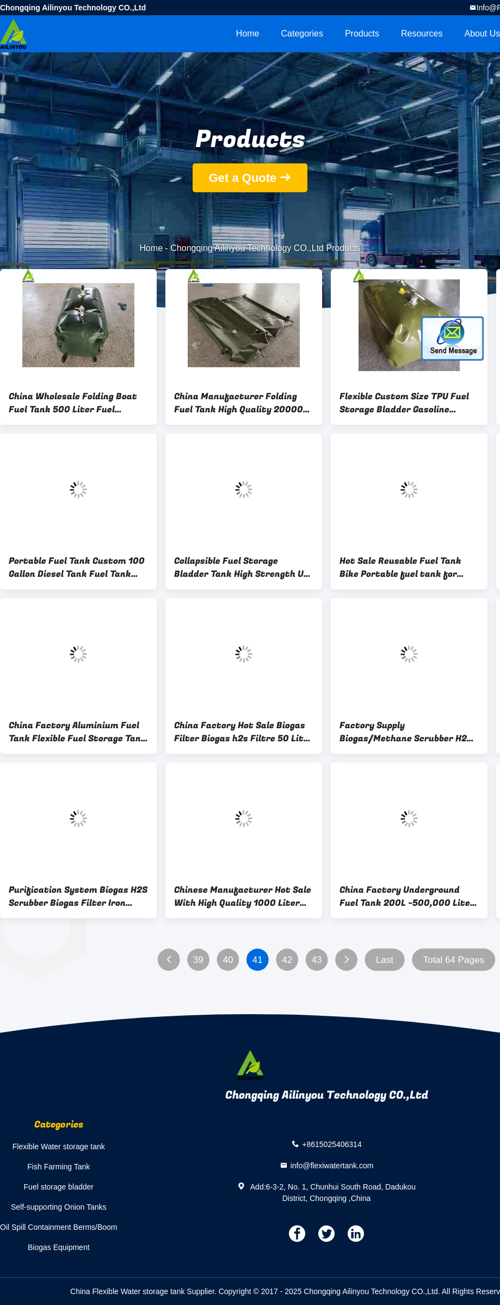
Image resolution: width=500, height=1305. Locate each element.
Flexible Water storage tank (59, 1146)
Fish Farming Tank (58, 1166)
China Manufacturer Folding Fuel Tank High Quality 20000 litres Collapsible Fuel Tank (238, 403)
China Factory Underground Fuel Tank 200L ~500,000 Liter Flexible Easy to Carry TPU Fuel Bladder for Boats (406, 896)
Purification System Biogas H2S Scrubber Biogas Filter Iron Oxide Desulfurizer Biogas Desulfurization (78, 896)
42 (287, 960)
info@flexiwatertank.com (332, 1165)
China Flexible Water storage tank (127, 1291)
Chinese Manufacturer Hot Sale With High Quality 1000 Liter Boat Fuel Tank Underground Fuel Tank (242, 896)
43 (317, 960)
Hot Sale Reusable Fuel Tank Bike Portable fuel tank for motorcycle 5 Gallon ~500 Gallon (408, 567)
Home (248, 33)
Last (384, 960)
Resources (421, 33)
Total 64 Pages (453, 960)
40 (228, 960)
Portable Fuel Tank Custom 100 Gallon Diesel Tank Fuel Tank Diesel (77, 567)
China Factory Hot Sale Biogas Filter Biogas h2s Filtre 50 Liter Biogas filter (243, 732)
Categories (302, 33)
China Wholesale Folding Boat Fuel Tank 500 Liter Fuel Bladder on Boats (73, 403)
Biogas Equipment (59, 1247)
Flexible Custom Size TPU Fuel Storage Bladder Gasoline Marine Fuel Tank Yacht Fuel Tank (404, 403)
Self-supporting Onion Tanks (59, 1207)
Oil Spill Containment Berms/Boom (59, 1227)
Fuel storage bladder (59, 1186)
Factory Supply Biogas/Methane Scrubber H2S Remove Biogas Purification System (405, 732)
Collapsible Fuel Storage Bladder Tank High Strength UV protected (241, 567)
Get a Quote (243, 178)
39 (198, 960)
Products (362, 33)
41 (257, 960)
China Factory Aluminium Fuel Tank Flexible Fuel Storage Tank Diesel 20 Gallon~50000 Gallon (77, 732)
